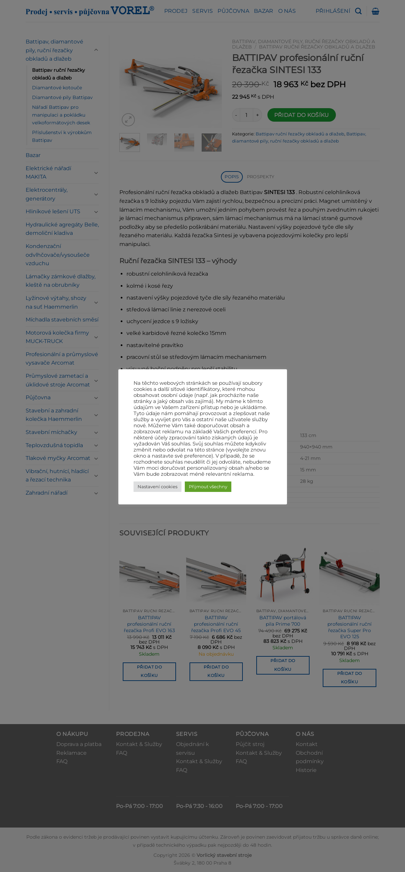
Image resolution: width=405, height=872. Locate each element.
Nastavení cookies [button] (157, 486)
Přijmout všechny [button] (208, 486)
